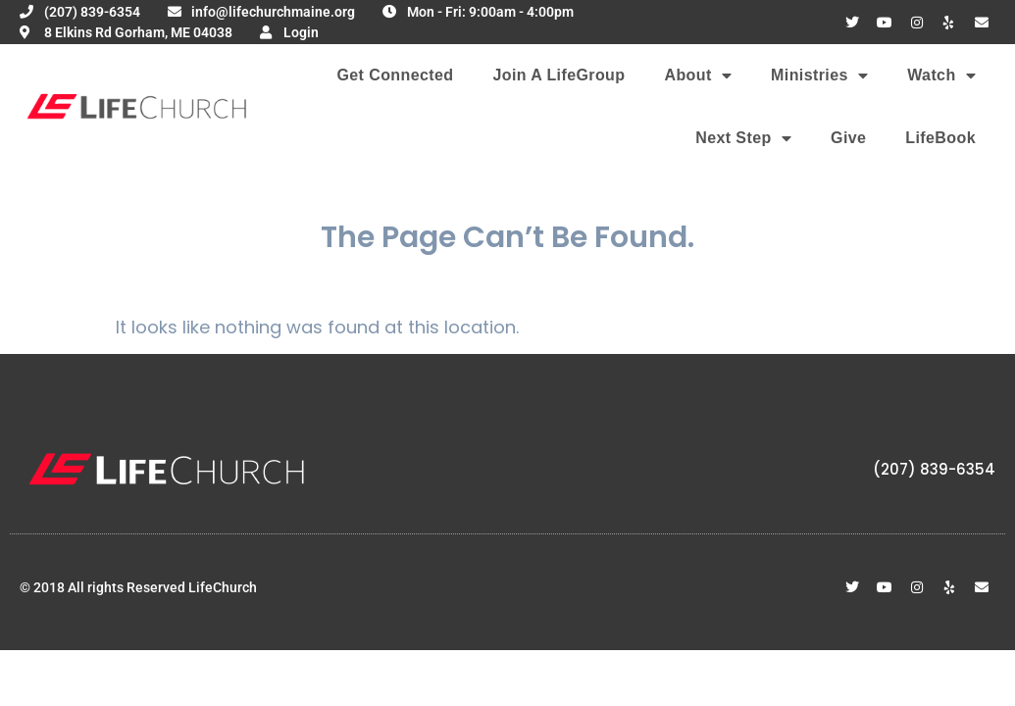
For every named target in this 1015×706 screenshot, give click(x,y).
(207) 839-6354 (934, 469)
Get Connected (394, 75)
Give (848, 137)
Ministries (819, 75)
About (698, 75)
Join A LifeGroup (558, 75)
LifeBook (940, 137)
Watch (941, 75)
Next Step (743, 138)
